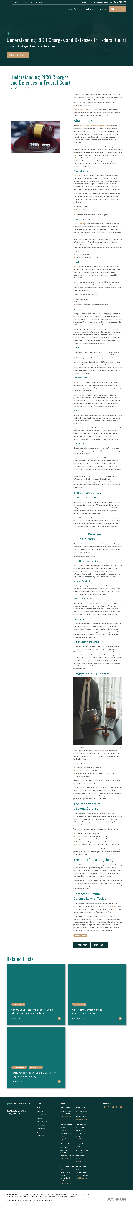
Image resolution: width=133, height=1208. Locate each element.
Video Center (38, 2)
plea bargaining (92, 865)
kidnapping (94, 158)
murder (86, 158)
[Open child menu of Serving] (105, 9)
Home (70, 9)
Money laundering (79, 224)
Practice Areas (89, 9)
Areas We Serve (42, 1122)
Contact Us (40, 1136)
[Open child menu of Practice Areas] (95, 9)
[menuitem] (9, 1204)
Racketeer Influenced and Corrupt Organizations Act (93, 126)
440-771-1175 (120, 2)
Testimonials (15, 2)
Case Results (24, 2)
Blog (31, 2)
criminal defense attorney (108, 906)
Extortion (76, 266)
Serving (101, 9)
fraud (75, 155)
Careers (39, 1118)
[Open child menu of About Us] (81, 9)
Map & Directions (65, 1117)
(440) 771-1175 (13, 1113)
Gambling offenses (79, 382)
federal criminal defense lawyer (85, 110)
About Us (77, 9)
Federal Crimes (80, 935)
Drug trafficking (78, 175)
